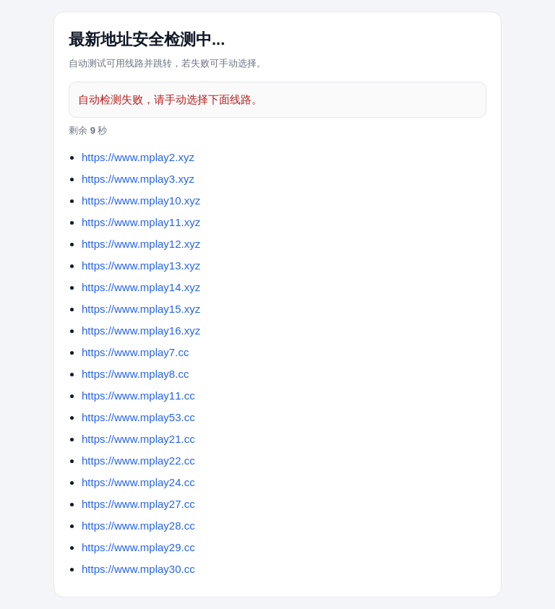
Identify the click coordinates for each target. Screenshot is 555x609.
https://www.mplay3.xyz (138, 179)
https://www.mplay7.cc (135, 352)
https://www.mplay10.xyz (141, 200)
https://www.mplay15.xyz (141, 309)
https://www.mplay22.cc (138, 460)
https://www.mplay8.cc (135, 374)
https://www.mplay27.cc (138, 504)
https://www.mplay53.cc (138, 417)
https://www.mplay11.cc (138, 395)
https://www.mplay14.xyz (141, 287)
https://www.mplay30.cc (138, 569)
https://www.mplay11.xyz (141, 222)
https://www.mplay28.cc (138, 525)
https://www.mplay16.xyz (141, 330)
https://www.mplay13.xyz (141, 265)
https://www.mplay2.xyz (138, 157)
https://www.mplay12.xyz (141, 244)
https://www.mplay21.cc (138, 439)
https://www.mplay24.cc (138, 482)
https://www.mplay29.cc (138, 547)
